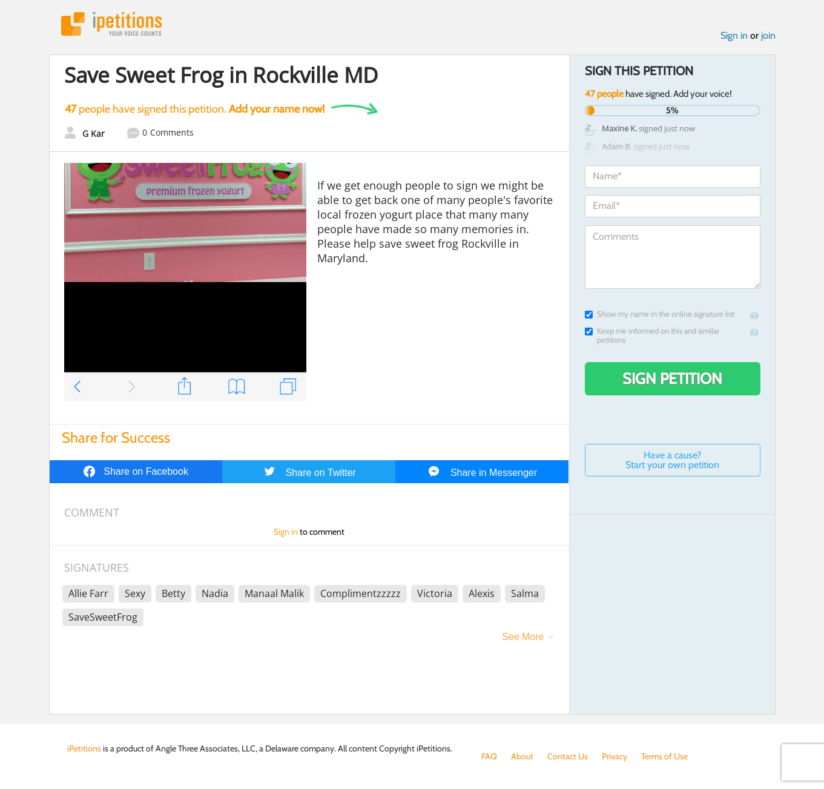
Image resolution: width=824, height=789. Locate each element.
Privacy (614, 756)
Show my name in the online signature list (659, 314)
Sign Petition (672, 378)
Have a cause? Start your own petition (672, 459)
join (768, 35)
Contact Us (567, 756)
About (522, 756)
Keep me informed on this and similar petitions (652, 335)
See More (523, 637)
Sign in (734, 35)
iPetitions (111, 24)
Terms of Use (664, 756)
